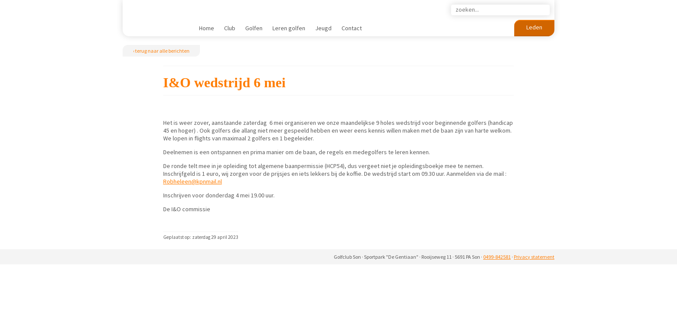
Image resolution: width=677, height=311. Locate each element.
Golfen (254, 28)
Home (206, 28)
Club (229, 28)
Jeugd (323, 28)
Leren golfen (288, 28)
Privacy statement (534, 257)
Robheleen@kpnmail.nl (192, 181)
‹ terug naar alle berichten (161, 51)
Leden (534, 27)
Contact (352, 28)
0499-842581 (497, 257)
